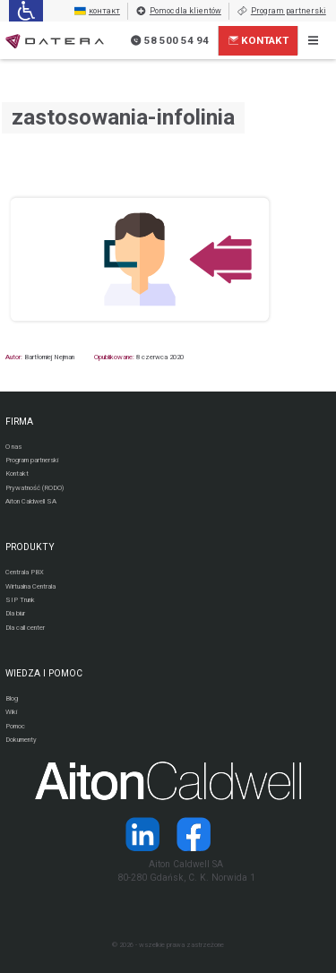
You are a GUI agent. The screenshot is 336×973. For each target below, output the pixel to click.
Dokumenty (21, 740)
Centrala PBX (24, 572)
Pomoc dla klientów (178, 11)
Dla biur (15, 613)
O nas (13, 447)
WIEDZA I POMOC (43, 673)
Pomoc (15, 726)
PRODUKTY (30, 547)
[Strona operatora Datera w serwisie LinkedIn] (142, 834)
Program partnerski (281, 11)
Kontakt (258, 40)
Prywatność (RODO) (34, 488)
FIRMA (19, 421)
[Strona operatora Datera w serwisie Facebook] (194, 834)
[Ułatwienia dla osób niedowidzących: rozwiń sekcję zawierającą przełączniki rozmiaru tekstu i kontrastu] (25, 11)
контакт (97, 11)
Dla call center (25, 628)
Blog (11, 698)
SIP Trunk (20, 600)
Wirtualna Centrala (30, 586)
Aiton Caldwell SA (30, 501)
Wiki (11, 712)
